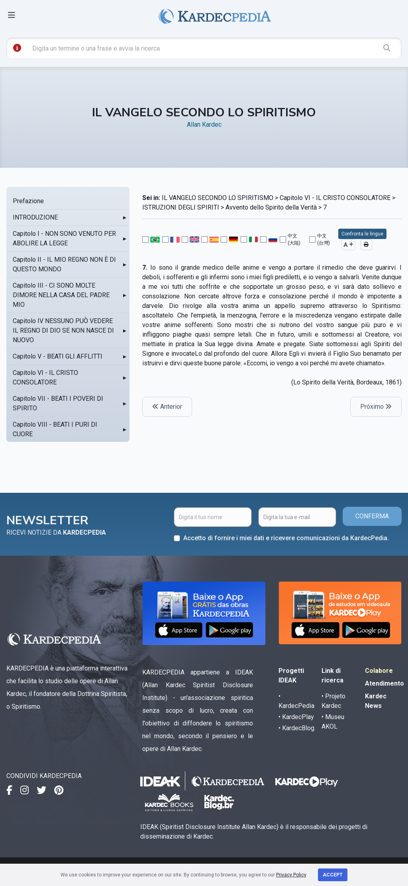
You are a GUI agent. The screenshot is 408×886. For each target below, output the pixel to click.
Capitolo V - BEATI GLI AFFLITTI (57, 356)
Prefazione (28, 201)
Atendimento (384, 683)
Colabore (379, 670)
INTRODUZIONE (35, 217)
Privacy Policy (291, 875)
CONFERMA (372, 516)
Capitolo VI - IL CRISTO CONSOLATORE (45, 377)
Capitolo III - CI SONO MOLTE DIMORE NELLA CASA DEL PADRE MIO (61, 295)
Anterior (167, 406)
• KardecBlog (296, 728)
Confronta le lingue (362, 234)
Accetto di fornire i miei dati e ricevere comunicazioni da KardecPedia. (286, 538)
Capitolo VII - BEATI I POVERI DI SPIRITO (58, 403)
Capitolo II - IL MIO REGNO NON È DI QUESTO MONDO (64, 264)
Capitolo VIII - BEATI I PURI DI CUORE (55, 429)
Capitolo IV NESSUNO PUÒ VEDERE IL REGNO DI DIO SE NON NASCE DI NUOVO (63, 330)
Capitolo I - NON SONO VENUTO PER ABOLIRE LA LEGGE (64, 238)
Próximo (376, 406)
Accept (333, 875)
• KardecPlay (296, 717)
